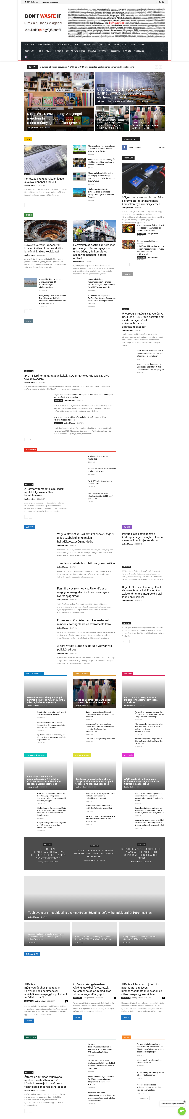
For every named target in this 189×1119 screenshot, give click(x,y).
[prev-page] (26, 205)
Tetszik (162, 147)
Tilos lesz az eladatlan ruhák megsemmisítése (86, 563)
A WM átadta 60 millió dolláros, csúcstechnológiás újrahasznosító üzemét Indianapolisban (141, 781)
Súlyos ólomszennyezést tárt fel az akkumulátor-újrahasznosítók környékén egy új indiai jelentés (143, 201)
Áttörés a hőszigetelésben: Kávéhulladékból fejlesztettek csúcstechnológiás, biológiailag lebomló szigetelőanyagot (92, 989)
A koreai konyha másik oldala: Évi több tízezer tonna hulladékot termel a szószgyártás (150, 228)
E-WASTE (101, 85)
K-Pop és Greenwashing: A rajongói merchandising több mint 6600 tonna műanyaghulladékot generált (84, 67)
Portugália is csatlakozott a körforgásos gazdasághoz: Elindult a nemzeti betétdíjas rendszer (143, 537)
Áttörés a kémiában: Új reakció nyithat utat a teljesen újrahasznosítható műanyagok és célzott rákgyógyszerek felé (141, 989)
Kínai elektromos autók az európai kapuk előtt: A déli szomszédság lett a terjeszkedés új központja (51, 725)
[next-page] (30, 205)
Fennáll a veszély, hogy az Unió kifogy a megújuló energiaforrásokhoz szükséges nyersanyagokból (83, 592)
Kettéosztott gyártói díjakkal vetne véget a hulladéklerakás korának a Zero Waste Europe (101, 818)
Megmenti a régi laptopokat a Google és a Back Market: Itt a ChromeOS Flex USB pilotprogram (150, 367)
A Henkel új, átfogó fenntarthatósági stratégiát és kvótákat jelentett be (93, 701)
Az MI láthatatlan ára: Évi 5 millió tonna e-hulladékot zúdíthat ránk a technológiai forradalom (150, 353)
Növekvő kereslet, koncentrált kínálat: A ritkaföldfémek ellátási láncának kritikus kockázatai (43, 248)
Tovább (29, 1021)
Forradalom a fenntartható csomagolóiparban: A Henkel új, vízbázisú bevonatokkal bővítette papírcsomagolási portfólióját (44, 780)
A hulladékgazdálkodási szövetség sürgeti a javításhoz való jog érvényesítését (149, 1087)
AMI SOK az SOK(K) (34, 109)
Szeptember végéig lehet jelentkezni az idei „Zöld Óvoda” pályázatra (100, 496)
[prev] (156, 67)
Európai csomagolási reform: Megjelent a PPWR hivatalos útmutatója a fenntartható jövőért (51, 825)
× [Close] (184, 1102)
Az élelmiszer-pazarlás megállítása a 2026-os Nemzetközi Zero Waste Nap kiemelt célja (148, 741)
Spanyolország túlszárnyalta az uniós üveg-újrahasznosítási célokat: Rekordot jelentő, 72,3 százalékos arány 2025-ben (149, 810)
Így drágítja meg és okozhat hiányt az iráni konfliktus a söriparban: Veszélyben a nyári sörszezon (52, 737)
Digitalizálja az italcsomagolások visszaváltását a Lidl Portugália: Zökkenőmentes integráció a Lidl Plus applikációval (142, 592)
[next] (160, 67)
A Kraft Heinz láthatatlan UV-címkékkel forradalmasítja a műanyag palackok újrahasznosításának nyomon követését (149, 822)
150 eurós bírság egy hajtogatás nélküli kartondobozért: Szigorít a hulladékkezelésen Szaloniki (100, 796)
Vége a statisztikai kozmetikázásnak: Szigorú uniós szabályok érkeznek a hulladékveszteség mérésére (85, 537)
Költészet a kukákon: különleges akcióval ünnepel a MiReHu (44, 180)
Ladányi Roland (29, 185)
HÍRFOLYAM (101, 113)
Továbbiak (143, 1098)
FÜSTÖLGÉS (47, 844)
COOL (27, 174)
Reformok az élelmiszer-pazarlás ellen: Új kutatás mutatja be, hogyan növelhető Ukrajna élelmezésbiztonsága (149, 714)
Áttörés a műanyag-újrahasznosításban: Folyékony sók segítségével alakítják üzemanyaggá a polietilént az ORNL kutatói (45, 991)
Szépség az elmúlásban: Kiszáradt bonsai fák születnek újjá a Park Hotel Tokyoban (100, 714)
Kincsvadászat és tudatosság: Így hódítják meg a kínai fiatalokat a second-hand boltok (102, 162)
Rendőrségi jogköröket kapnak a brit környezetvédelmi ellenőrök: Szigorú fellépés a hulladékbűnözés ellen (94, 781)
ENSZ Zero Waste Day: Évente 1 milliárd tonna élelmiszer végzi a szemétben (141, 700)
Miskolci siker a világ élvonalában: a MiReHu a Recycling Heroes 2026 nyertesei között (101, 148)
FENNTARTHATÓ (138, 119)
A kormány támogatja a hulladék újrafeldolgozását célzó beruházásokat (44, 492)
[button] (161, 51)
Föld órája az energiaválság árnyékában (100, 739)
